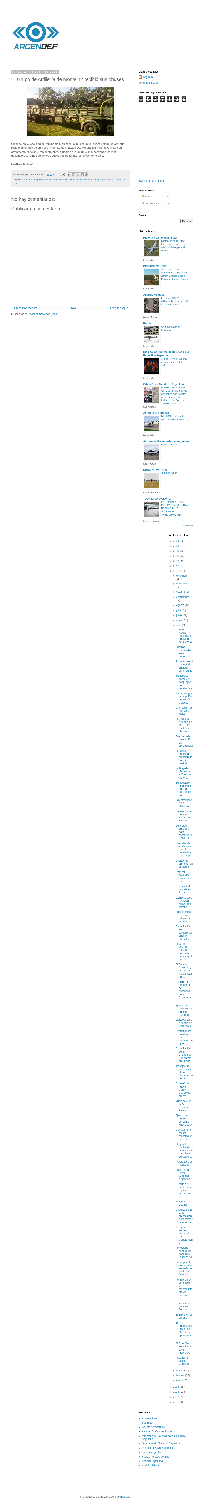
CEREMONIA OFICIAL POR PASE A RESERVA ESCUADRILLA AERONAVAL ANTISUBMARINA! (174, 508)
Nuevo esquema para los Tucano (182, 1305)
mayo (179, 620)
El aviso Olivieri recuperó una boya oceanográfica (184, 951)
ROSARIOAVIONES (155, 470)
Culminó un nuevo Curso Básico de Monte (183, 1090)
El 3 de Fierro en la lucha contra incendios (183, 1348)
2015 (176, 571)
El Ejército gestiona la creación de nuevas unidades (184, 757)
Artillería (28, 179)
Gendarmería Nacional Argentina (161, 1443)
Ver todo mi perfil (148, 82)
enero (180, 1380)
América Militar (150, 1465)
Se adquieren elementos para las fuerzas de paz (183, 789)
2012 (176, 1396)
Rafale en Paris (169, 444)
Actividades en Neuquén (184, 1163)
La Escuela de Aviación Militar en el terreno (184, 902)
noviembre (182, 583)
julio (179, 610)
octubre (180, 591)
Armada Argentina (152, 1461)
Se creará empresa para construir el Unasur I (184, 832)
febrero (180, 1375)
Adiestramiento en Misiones (183, 803)
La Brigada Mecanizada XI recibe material (183, 773)
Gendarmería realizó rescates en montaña (184, 1134)
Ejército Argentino (65, 179)
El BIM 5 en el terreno (184, 1316)
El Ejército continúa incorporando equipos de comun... (184, 1150)
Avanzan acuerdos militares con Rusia (183, 876)
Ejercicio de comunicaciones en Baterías (184, 1010)
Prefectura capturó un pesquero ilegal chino (184, 1252)
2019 (176, 551)
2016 (176, 566)
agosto (180, 605)
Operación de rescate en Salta (183, 889)
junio (179, 615)
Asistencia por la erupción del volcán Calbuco (184, 698)
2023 (176, 545)
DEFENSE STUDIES (155, 266)
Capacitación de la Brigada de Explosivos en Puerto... (184, 1055)
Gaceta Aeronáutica (153, 1427)
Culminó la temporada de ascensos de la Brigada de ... (183, 991)
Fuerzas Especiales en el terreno (183, 652)
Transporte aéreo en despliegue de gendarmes (184, 682)
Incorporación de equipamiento (92, 179)
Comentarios (150, 203)
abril (179, 625)
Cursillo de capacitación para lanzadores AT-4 (184, 1190)
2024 (176, 540)
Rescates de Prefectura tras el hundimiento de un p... (184, 849)
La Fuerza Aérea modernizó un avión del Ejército (184, 636)
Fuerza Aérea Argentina (155, 1456)
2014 (176, 1386)
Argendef (148, 77)
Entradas (148, 196)
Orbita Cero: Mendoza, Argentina (163, 384)
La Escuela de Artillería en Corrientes (184, 1023)
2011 (176, 1401)
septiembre (182, 597)
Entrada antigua (119, 308)
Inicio (74, 308)
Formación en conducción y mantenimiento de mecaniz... (184, 1287)
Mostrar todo (187, 526)
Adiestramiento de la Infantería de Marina (183, 916)
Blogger (124, 1496)
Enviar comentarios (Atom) (43, 314)
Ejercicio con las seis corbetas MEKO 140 (184, 1120)
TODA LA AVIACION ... (157, 498)
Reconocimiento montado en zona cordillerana (184, 666)
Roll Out (148, 323)
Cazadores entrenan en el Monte (184, 864)
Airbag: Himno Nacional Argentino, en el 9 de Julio (174, 361)
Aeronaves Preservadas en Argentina (166, 441)
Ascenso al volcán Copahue (182, 1360)
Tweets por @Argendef (152, 180)
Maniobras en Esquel (183, 1203)
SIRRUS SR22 (169, 473)
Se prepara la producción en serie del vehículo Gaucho (184, 1268)
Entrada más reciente (24, 308)
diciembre (181, 575)
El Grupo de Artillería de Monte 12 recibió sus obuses (184, 725)
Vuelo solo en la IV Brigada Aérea (183, 1105)
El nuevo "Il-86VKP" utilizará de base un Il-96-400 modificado (175, 301)
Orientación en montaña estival (184, 711)
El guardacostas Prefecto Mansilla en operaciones (184, 1330)
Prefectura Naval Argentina (157, 1447)
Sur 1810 (147, 1422)
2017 (176, 560)
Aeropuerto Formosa (156, 412)
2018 (176, 556)
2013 (176, 1391)
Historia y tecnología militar (160, 237)
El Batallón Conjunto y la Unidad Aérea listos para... (184, 970)
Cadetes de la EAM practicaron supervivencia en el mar (184, 1216)
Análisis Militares (153, 294)
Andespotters (149, 1418)
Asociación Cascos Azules (157, 1431)
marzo (180, 1370)
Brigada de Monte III (44, 179)
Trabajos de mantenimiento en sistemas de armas (184, 1072)
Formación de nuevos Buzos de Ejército (183, 816)
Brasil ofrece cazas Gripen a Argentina (183, 1174)
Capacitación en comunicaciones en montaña (184, 932)
